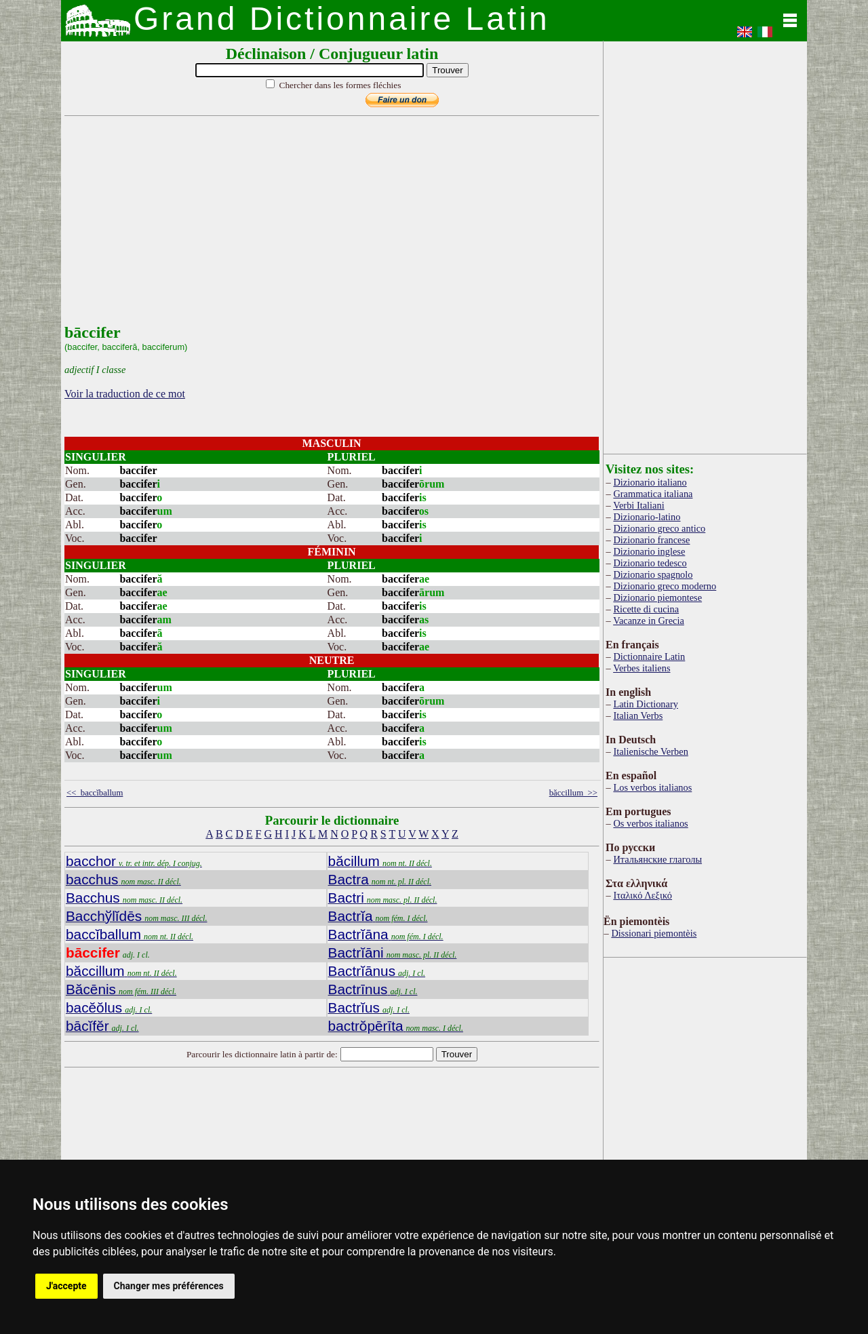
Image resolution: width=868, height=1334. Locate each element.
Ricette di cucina (646, 609)
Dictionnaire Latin (649, 656)
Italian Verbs (638, 715)
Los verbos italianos (652, 787)
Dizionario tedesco (649, 562)
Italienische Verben (650, 751)
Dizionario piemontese (657, 597)
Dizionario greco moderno (664, 586)
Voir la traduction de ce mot (124, 393)
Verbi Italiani (639, 505)
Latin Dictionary (645, 704)
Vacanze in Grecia (648, 620)
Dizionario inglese (649, 551)
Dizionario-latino (646, 516)
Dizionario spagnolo (652, 574)
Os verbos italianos (650, 823)
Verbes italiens (641, 668)
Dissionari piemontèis (653, 933)
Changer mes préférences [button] (169, 1285)
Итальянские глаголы (657, 859)
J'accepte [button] (66, 1285)
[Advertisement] (328, 228)
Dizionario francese (651, 539)
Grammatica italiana (652, 493)
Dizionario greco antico (659, 528)
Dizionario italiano (649, 482)
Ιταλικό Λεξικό (642, 895)
